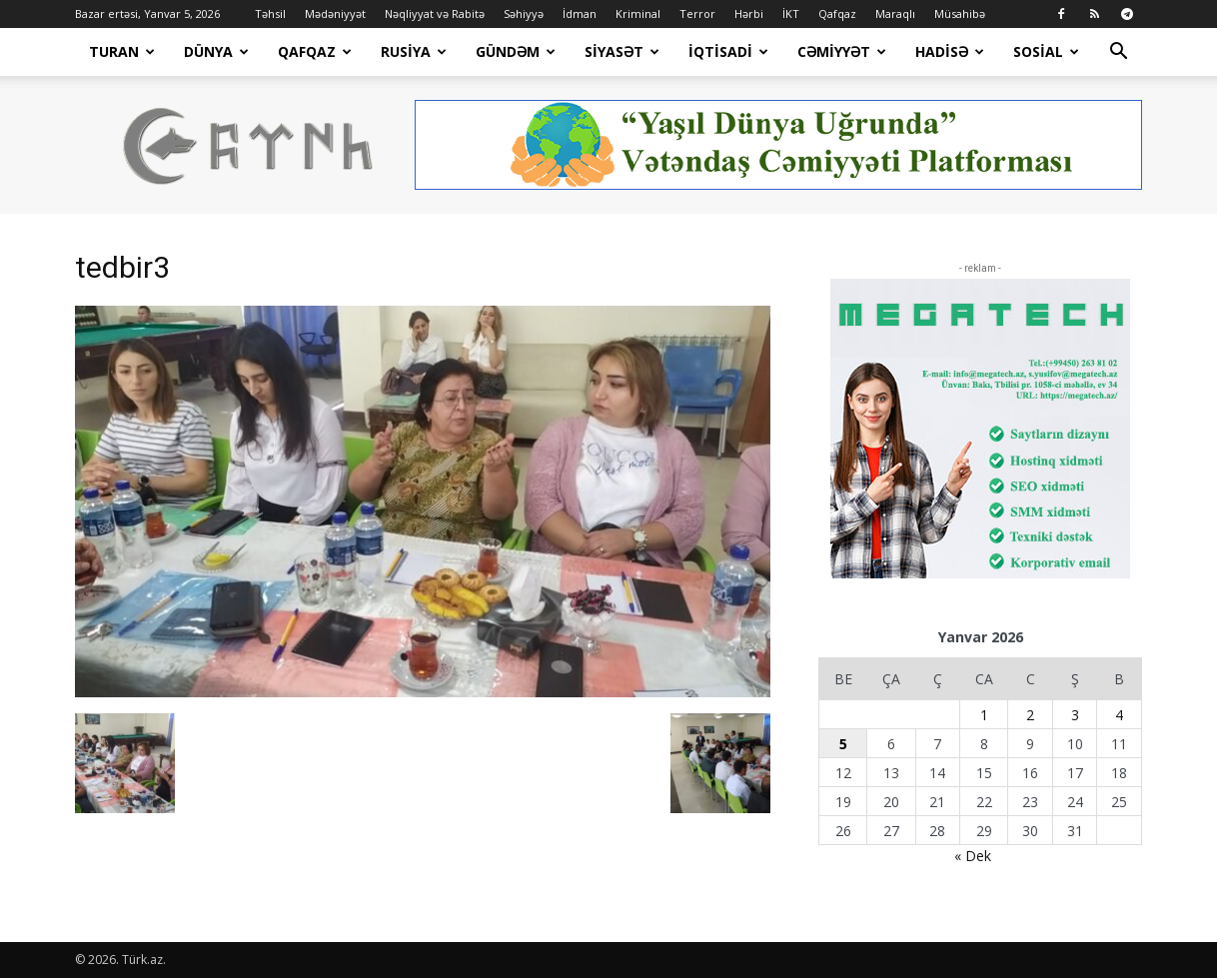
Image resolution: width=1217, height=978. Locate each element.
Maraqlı (895, 13)
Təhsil (270, 13)
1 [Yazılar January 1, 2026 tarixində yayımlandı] (984, 714)
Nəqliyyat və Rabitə (435, 13)
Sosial (1046, 51)
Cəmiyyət (841, 51)
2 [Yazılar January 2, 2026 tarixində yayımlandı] (1030, 714)
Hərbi (748, 13)
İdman (580, 13)
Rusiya (414, 51)
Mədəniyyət (335, 13)
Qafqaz (837, 13)
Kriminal (637, 13)
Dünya (216, 51)
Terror (697, 13)
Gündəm (516, 51)
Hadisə (949, 51)
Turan (122, 51)
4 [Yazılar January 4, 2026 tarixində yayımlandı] (1119, 714)
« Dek (972, 855)
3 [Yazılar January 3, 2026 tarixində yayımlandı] (1075, 714)
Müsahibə (959, 13)
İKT (790, 13)
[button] (1118, 53)
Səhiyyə (524, 13)
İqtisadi (728, 51)
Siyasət (622, 51)
